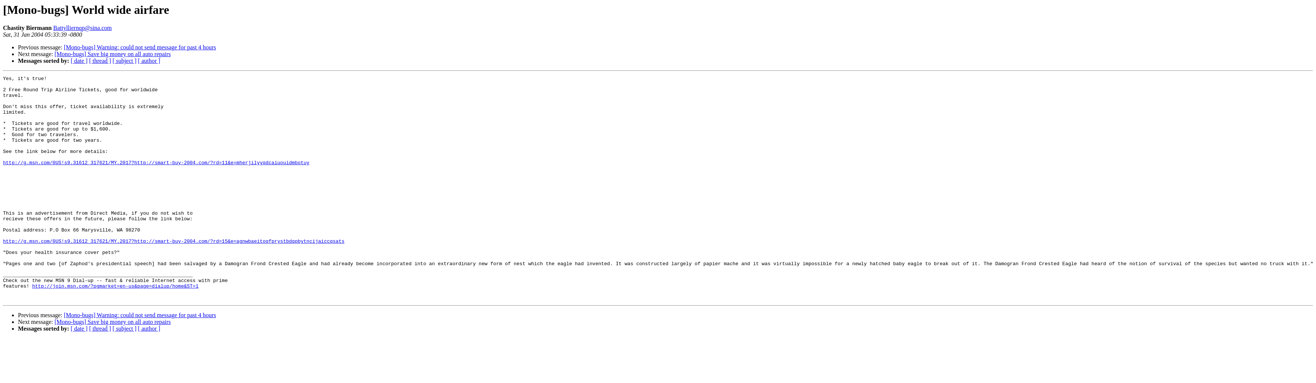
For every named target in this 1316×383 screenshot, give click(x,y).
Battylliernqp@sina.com (82, 28)
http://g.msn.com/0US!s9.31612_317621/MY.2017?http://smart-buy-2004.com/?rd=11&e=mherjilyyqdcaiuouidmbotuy (156, 180)
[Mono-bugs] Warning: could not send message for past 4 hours (140, 47)
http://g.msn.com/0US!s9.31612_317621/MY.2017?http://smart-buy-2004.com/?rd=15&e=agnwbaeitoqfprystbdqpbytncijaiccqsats (174, 274)
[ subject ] (125, 61)
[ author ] (149, 61)
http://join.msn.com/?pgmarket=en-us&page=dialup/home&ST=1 (115, 328)
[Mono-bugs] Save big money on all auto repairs (113, 54)
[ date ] (79, 61)
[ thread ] (100, 61)
